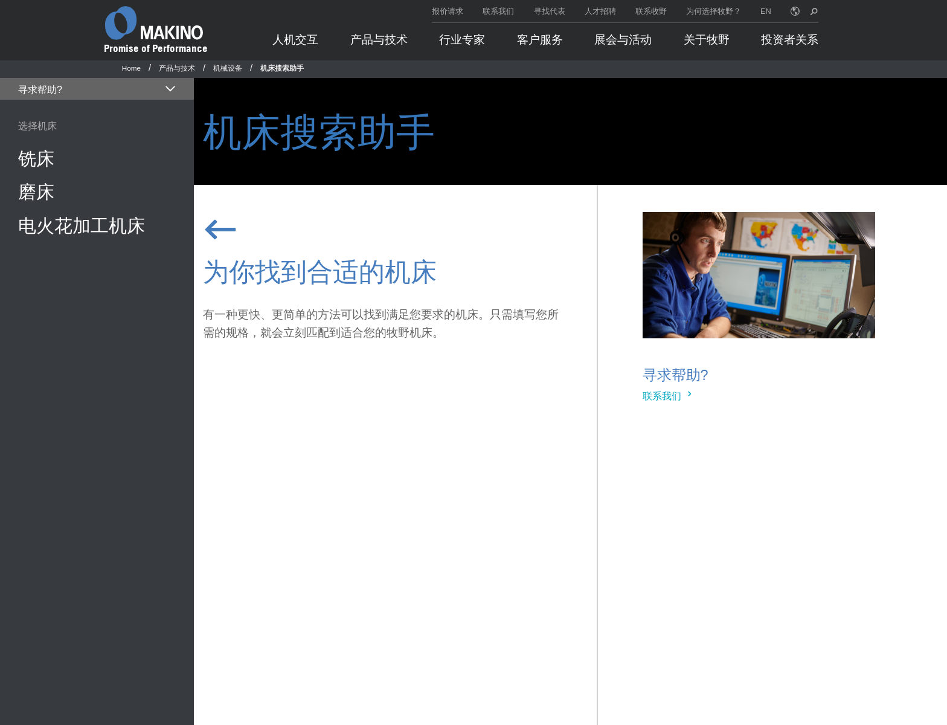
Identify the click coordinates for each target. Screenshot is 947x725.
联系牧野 (651, 11)
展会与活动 (623, 39)
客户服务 (540, 39)
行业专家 (462, 39)
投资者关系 (789, 39)
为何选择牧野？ (713, 11)
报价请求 (447, 11)
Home (131, 68)
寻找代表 (549, 11)
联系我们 (498, 11)
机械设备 (227, 68)
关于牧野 (707, 39)
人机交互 (295, 39)
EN (765, 11)
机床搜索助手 (282, 68)
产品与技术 (379, 39)
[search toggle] (813, 11)
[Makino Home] (154, 23)
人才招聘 (600, 11)
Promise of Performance (156, 48)
